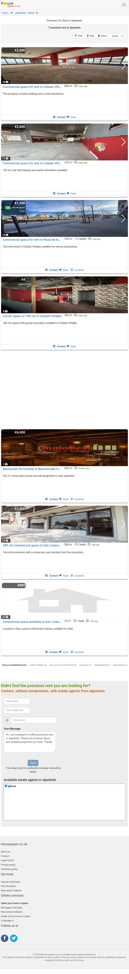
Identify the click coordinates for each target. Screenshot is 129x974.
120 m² (75, 162)
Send (33, 762)
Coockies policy (9, 869)
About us (5, 851)
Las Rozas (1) (85, 665)
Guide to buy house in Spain (15, 916)
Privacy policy (8, 864)
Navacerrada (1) (120, 665)
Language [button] (7, 920)
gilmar (12, 786)
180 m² (75, 315)
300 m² (75, 86)
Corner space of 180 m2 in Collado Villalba (32, 316)
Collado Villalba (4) (38, 665)
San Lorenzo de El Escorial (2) (63, 665)
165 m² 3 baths (82, 238)
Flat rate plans (8, 886)
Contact (5, 856)
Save (71, 117)
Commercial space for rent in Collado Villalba (34, 87)
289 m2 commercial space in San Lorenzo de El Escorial (41, 545)
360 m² (76, 468)
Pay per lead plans (10, 881)
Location (77, 269)
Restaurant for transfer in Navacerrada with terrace (37, 469)
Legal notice (7, 860)
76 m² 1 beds (81, 620)
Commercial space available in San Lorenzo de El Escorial (42, 622)
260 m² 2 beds (81, 544)
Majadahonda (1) (102, 665)
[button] (11, 13)
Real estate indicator (12, 911)
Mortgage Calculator (12, 907)
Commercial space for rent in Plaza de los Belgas (36, 239)
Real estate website (11, 890)
